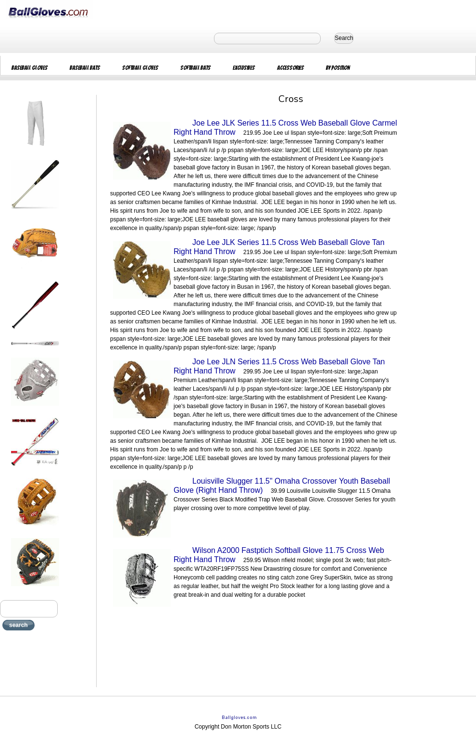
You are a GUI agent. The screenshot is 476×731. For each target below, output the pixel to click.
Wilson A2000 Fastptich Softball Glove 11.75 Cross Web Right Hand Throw (279, 555)
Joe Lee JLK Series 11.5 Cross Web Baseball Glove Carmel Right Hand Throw (285, 127)
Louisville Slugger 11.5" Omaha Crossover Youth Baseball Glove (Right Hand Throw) (282, 485)
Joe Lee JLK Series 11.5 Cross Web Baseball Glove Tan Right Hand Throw (279, 247)
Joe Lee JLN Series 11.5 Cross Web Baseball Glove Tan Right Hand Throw (279, 366)
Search (344, 38)
